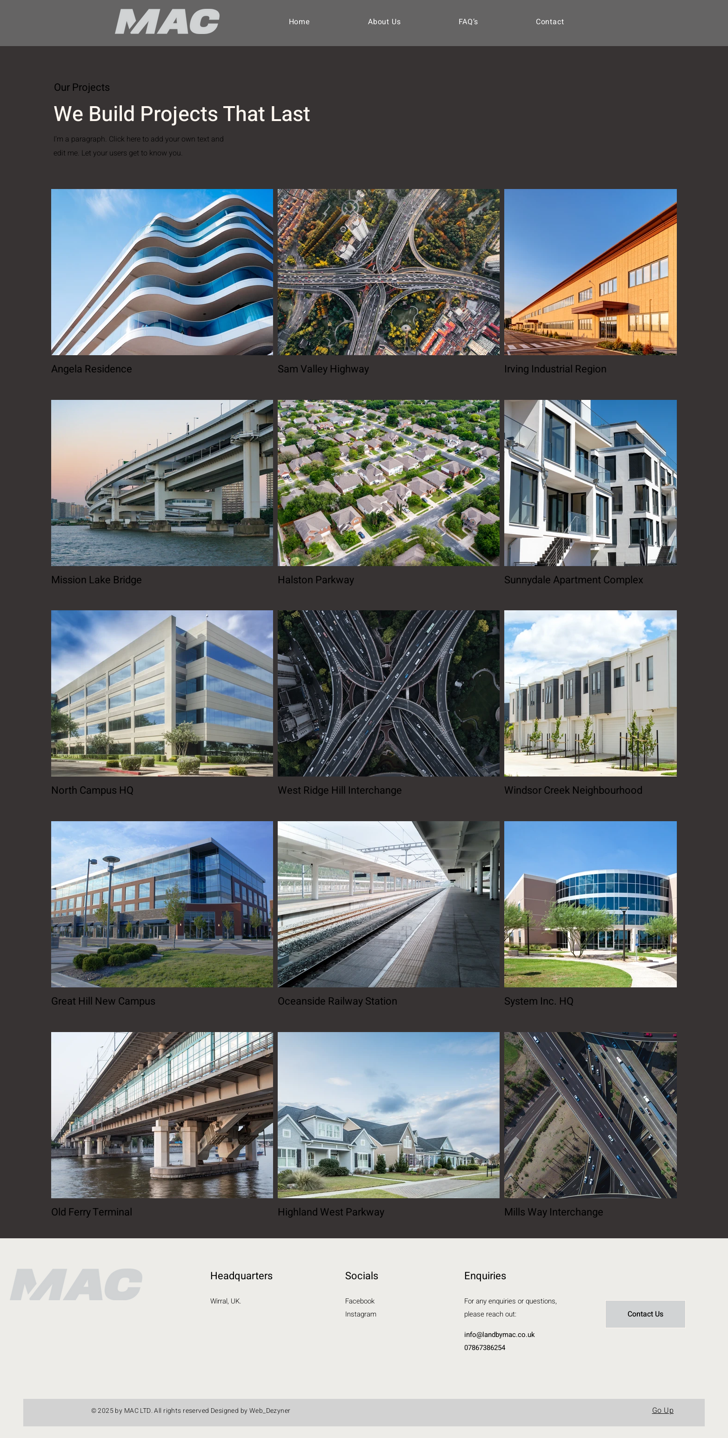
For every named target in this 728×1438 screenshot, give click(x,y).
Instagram (360, 1314)
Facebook (359, 1301)
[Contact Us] (645, 1314)
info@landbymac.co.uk (499, 1335)
